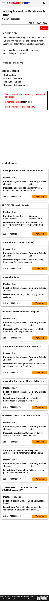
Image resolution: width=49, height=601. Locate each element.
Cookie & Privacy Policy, (11, 599)
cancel (43, 599)
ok (38, 599)
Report (43, 28)
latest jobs (26, 102)
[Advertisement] (24, 134)
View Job (39, 197)
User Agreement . (30, 599)
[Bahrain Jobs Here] (18, 4)
